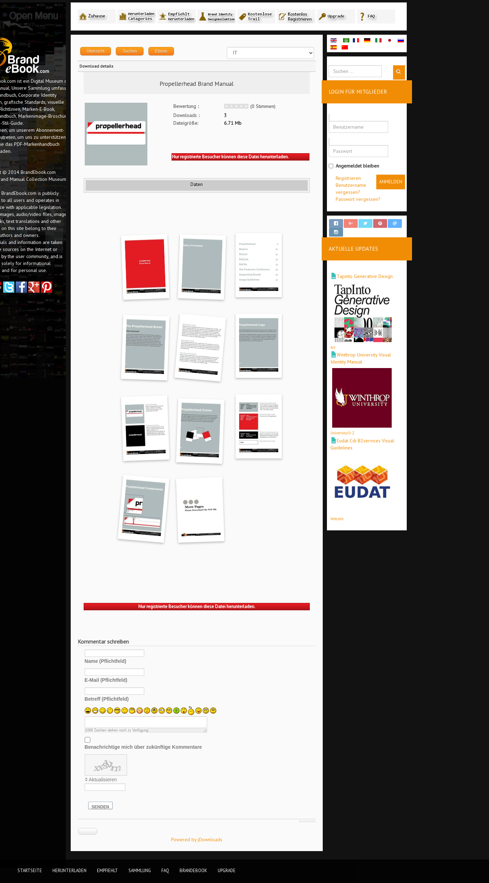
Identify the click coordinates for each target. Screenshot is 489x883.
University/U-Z (375, 427)
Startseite (30, 870)
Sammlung (139, 870)
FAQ (165, 870)
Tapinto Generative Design (397, 271)
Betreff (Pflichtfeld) (139, 700)
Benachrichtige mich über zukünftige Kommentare (175, 748)
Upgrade (227, 870)
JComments (339, 822)
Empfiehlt (107, 870)
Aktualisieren (135, 780)
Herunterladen (69, 870)
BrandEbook (193, 870)
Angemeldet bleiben (386, 167)
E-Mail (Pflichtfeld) (138, 681)
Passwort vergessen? (390, 200)
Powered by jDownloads (228, 840)
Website (369, 513)
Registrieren (380, 179)
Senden (132, 808)
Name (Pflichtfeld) (138, 662)
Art (365, 342)
